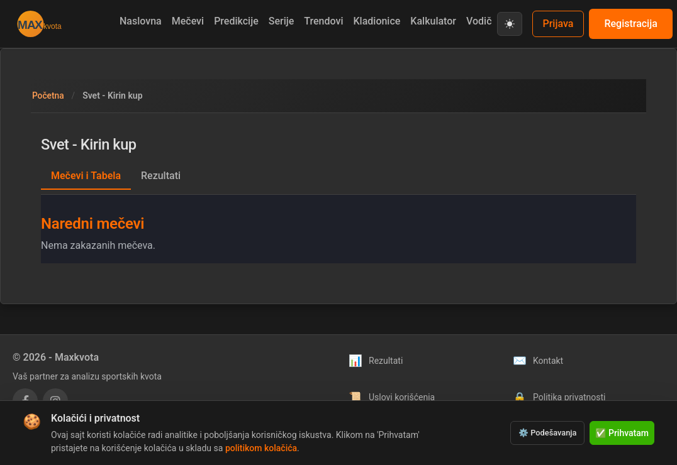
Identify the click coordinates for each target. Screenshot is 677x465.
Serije (281, 21)
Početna (48, 95)
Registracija (630, 24)
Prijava (558, 24)
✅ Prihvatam (622, 433)
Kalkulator (433, 21)
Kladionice (376, 21)
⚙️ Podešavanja (547, 432)
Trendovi (323, 21)
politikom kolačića (261, 448)
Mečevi (188, 21)
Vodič (479, 21)
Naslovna (141, 21)
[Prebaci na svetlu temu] (509, 24)
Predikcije (236, 21)
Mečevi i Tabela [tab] (86, 176)
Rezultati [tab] (161, 176)
